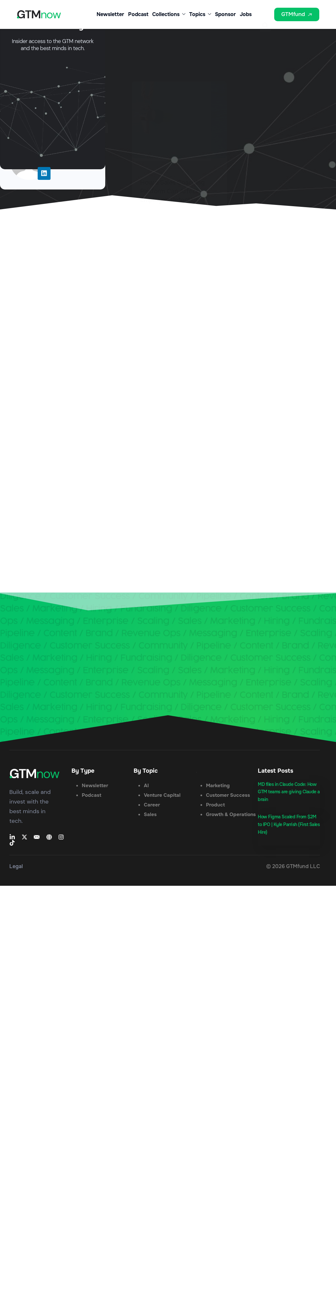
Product (215, 805)
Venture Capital (162, 795)
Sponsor (225, 14)
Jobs (246, 14)
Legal (16, 866)
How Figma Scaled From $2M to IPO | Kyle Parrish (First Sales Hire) (289, 824)
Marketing (218, 785)
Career (152, 805)
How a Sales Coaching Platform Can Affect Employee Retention (172, 191)
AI (146, 785)
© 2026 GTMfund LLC (293, 866)
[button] (265, 16)
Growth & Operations (231, 814)
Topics (200, 14)
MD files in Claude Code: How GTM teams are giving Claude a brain (289, 792)
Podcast (138, 14)
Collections (168, 14)
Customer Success (228, 795)
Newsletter (110, 14)
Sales (150, 814)
